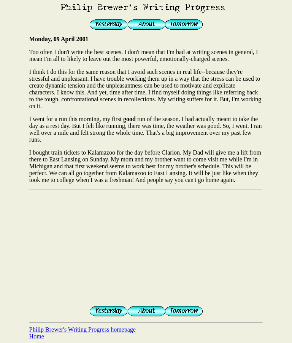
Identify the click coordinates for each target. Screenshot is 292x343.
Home (36, 336)
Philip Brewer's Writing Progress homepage (82, 329)
